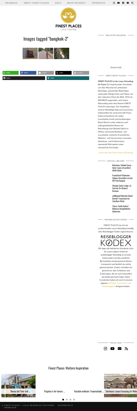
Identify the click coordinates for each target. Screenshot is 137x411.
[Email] (128, 3)
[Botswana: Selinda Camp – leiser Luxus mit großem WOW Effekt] (104, 167)
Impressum (98, 3)
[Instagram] (114, 3)
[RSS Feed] (126, 348)
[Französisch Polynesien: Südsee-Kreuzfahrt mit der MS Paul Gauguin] (104, 177)
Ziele (58, 3)
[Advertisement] (116, 318)
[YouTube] (118, 3)
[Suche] (132, 3)
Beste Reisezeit (76, 3)
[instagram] (105, 348)
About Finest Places (36, 3)
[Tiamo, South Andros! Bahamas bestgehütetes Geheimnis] (104, 208)
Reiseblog (11, 3)
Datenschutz (65, 405)
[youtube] (112, 348)
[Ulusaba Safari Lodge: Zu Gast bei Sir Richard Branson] (104, 188)
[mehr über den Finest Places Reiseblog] (116, 152)
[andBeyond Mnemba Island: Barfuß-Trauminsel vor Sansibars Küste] (104, 198)
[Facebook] (123, 3)
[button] (11, 73)
